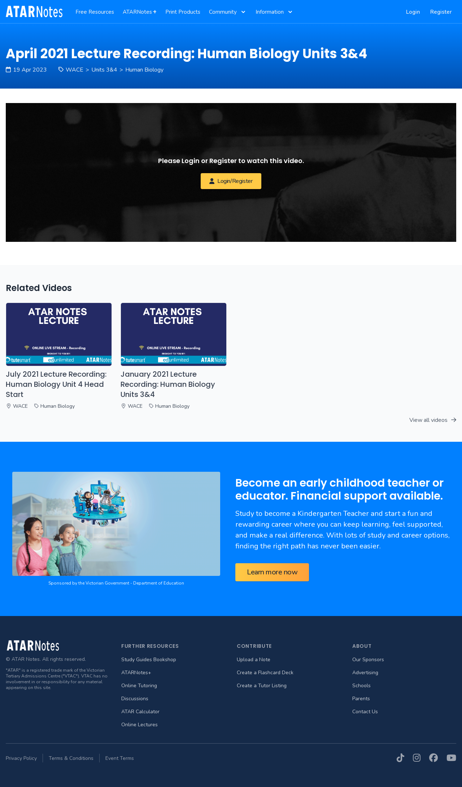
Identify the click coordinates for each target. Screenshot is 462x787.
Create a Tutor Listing (262, 685)
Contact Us (365, 711)
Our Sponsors (368, 659)
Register (441, 12)
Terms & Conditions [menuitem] (71, 758)
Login (413, 12)
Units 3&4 (104, 70)
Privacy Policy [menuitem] (21, 758)
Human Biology (144, 70)
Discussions (134, 698)
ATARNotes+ (136, 672)
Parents (361, 698)
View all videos (432, 420)
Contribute (254, 646)
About (362, 646)
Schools (361, 685)
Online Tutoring (139, 685)
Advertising (365, 672)
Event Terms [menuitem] (119, 758)
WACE (74, 70)
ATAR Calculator (140, 711)
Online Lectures (139, 724)
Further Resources (150, 646)
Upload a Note (253, 659)
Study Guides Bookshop (148, 659)
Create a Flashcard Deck (265, 672)
